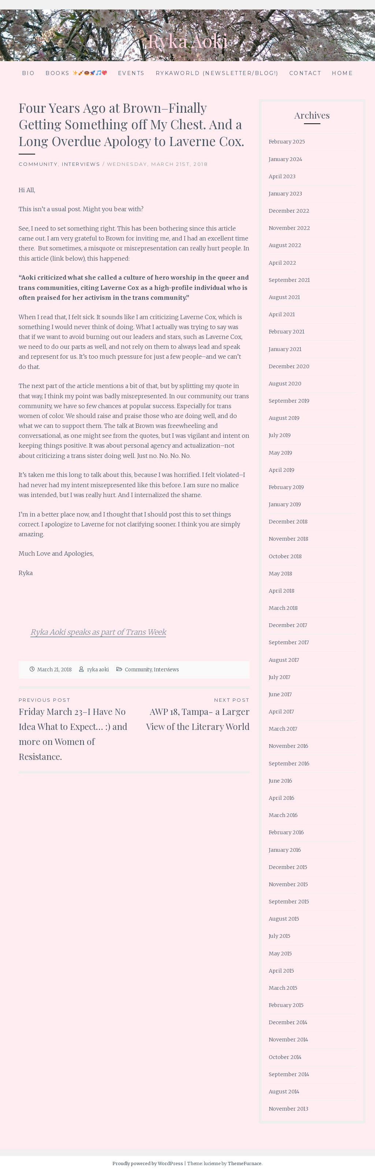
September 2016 (289, 763)
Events (131, 73)
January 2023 (285, 193)
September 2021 (289, 280)
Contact (305, 73)
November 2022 (289, 228)
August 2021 (284, 297)
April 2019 (281, 470)
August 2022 (285, 245)
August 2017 (284, 660)
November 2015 (288, 884)
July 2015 (279, 936)
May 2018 (280, 573)
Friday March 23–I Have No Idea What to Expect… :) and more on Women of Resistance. (76, 729)
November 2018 (288, 539)
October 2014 (285, 1057)
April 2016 (281, 798)
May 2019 (280, 453)
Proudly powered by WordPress (147, 1163)
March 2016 (283, 815)
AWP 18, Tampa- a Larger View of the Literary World (191, 714)
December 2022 (289, 211)
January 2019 (285, 504)
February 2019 (286, 487)
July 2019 (280, 435)
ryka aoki (98, 670)
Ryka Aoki (188, 40)
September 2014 (289, 1074)
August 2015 (284, 918)
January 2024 (285, 159)
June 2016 (280, 780)
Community (38, 164)
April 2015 (281, 970)
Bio (28, 73)
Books (76, 73)
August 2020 (285, 383)
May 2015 (280, 953)
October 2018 (285, 556)
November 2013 (288, 1108)
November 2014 (288, 1039)
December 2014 (288, 1022)
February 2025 (287, 141)
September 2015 (289, 901)
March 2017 (283, 729)
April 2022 (282, 263)
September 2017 (289, 642)
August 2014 (284, 1091)
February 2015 (286, 1005)
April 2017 (281, 711)
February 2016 (286, 832)
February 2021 (286, 331)
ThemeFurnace (244, 1163)
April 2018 (281, 591)
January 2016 (285, 850)
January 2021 (285, 349)
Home (342, 73)
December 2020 (289, 366)
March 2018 (283, 608)
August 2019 (284, 418)
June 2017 (280, 694)
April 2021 (282, 314)
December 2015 (288, 867)
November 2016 (288, 746)
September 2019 (289, 401)
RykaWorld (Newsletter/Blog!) (217, 73)
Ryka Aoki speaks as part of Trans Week (98, 632)
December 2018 (288, 521)
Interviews (81, 164)
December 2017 (288, 625)
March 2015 (283, 988)
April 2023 (282, 176)
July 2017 (279, 677)
